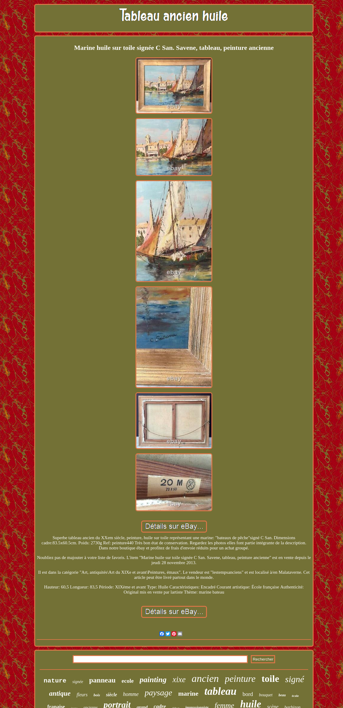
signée (77, 681)
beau (282, 695)
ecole (128, 681)
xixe (178, 679)
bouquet (265, 695)
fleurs (82, 694)
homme (131, 694)
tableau (221, 691)
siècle (111, 694)
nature (55, 680)
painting (153, 679)
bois (96, 695)
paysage (158, 692)
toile (270, 678)
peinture (240, 678)
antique (60, 693)
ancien (205, 678)
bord (247, 694)
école (295, 695)
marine (188, 693)
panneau (102, 680)
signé (294, 679)
